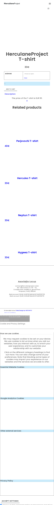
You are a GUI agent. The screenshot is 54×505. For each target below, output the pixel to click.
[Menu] (49, 3)
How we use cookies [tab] (9, 333)
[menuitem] (49, 3)
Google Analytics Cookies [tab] (12, 398)
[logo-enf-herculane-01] (22, 3)
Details (6, 320)
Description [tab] (10, 94)
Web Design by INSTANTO (24, 310)
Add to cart (10, 89)
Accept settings (10, 501)
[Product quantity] (27, 84)
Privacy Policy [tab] (6, 481)
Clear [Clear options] (25, 78)
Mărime (8, 74)
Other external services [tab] (10, 431)
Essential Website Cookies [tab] (12, 367)
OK (1, 320)
